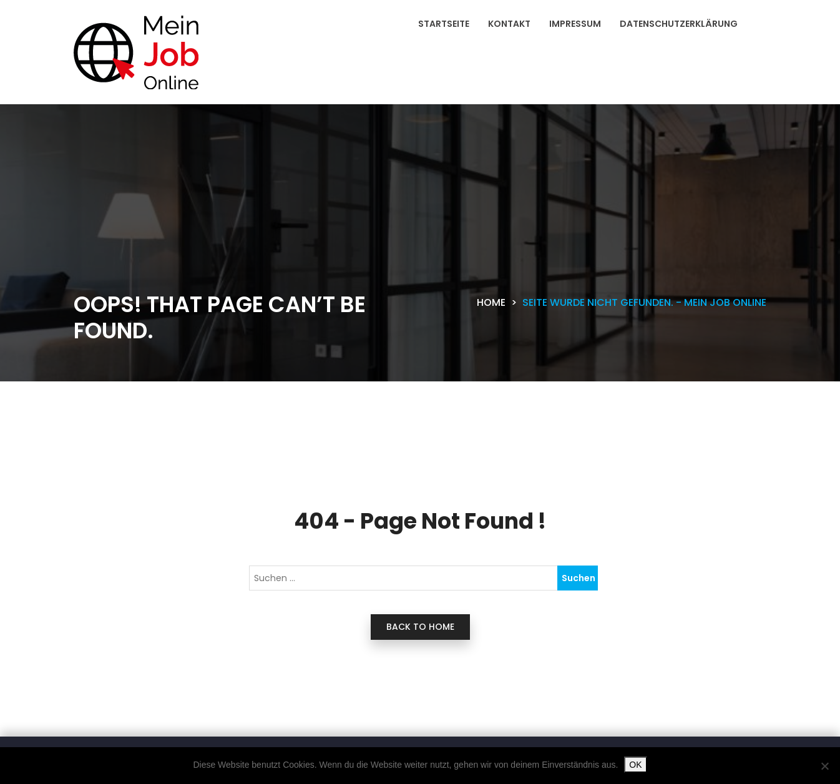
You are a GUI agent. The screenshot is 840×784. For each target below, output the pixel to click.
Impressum (575, 23)
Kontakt (509, 23)
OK (635, 765)
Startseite (443, 23)
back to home (420, 626)
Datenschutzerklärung (679, 23)
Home (491, 302)
